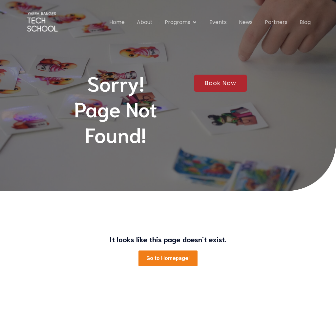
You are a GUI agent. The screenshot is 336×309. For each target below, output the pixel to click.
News (246, 22)
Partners (276, 22)
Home (117, 22)
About (145, 22)
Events (218, 22)
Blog (305, 22)
